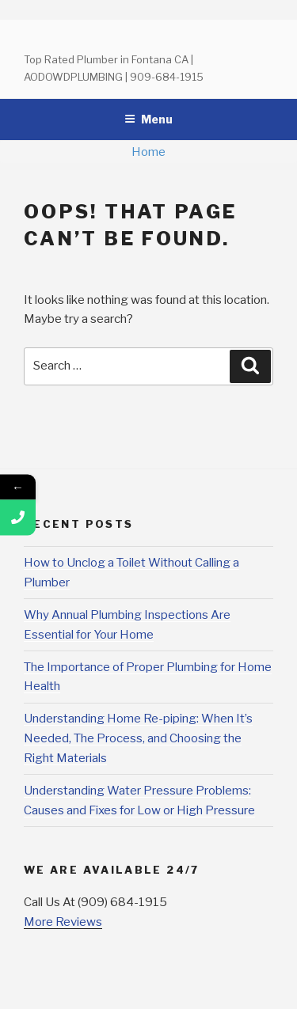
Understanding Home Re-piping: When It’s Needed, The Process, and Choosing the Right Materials (138, 738)
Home (148, 152)
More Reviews (63, 922)
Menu (148, 119)
